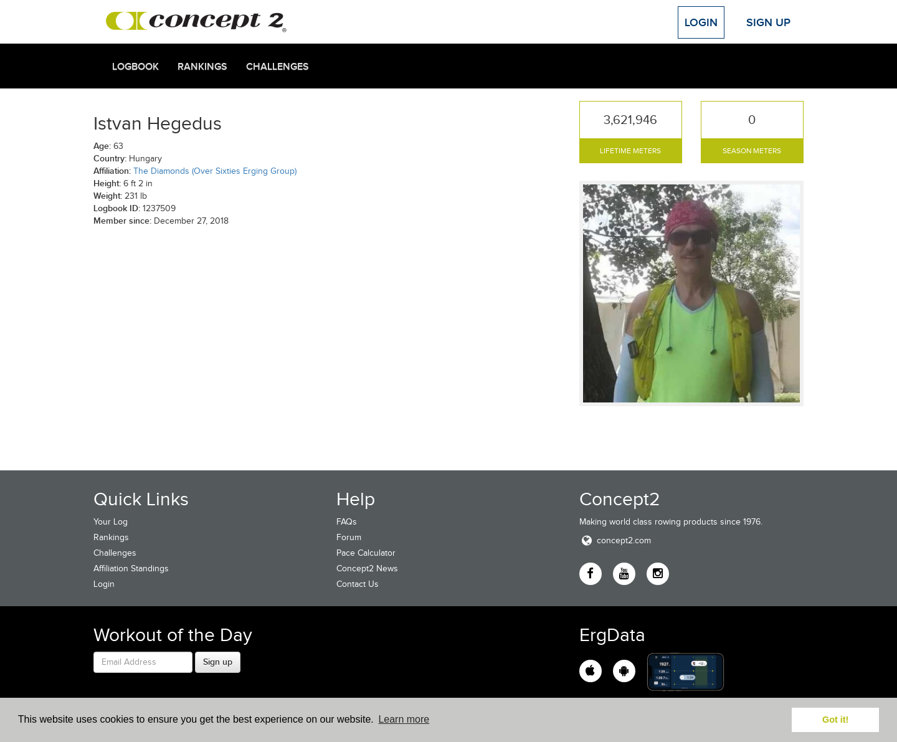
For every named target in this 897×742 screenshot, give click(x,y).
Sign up (217, 662)
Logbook (135, 66)
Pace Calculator (366, 553)
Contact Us (357, 584)
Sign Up (768, 22)
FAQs (346, 521)
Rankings (202, 66)
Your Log (110, 521)
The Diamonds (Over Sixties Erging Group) (215, 171)
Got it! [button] (835, 720)
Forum (348, 537)
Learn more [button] (403, 719)
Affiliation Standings (131, 568)
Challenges (277, 66)
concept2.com (615, 540)
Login (701, 22)
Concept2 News (367, 568)
